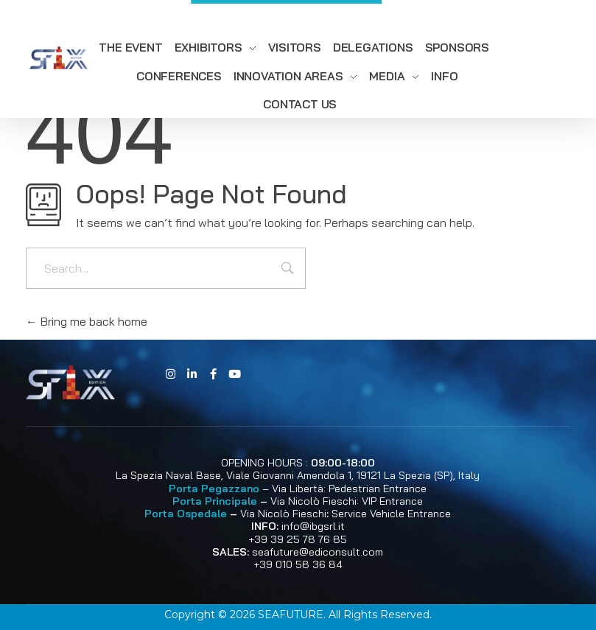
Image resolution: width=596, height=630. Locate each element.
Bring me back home (86, 321)
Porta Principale (214, 501)
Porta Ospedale (185, 513)
